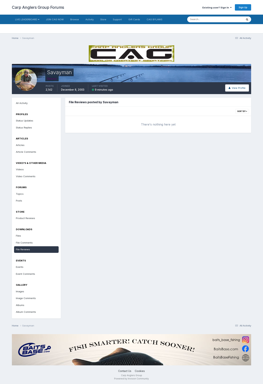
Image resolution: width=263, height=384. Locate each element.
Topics (20, 193)
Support (117, 19)
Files (18, 235)
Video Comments (25, 176)
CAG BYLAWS (154, 19)
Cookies (140, 370)
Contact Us (124, 370)
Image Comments (26, 298)
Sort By (242, 111)
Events (19, 266)
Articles (20, 145)
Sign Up (243, 7)
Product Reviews (25, 218)
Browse (74, 19)
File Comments (24, 242)
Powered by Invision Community (131, 378)
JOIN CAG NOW (55, 19)
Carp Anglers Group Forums (38, 7)
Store (103, 19)
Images (20, 291)
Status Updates (24, 120)
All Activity (22, 103)
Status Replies (24, 127)
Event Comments (25, 273)
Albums (20, 305)
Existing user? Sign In (217, 7)
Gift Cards (134, 19)
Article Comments (26, 151)
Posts (19, 200)
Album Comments (26, 311)
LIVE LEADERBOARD (27, 19)
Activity (89, 19)
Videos (20, 169)
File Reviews (23, 249)
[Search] (203, 19)
